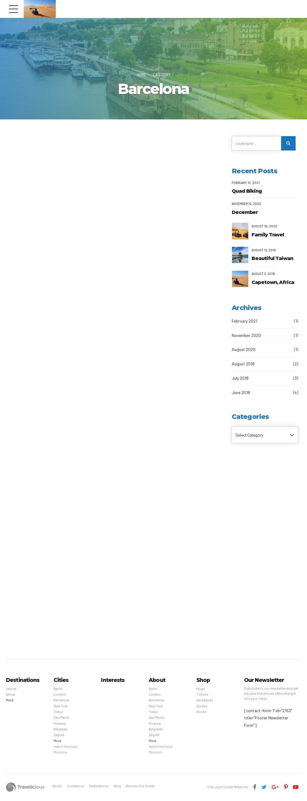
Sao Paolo (61, 718)
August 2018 (243, 364)
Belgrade (60, 729)
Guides (201, 706)
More (9, 700)
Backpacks (204, 700)
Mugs (200, 689)
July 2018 (240, 378)
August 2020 (243, 349)
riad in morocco (66, 747)
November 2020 (246, 335)
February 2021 (244, 320)
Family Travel (268, 235)
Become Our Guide (140, 786)
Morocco (60, 752)
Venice (11, 689)
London (60, 695)
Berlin (58, 689)
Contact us (75, 786)
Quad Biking (247, 191)
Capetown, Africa (273, 282)
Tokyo (58, 712)
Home (141, 74)
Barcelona (61, 700)
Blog (117, 786)
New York (61, 706)
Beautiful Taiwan (272, 259)
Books (201, 712)
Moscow (60, 724)
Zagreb (59, 735)
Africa (10, 695)
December (245, 212)
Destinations (98, 786)
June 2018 (241, 392)
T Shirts (202, 695)
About (57, 786)
